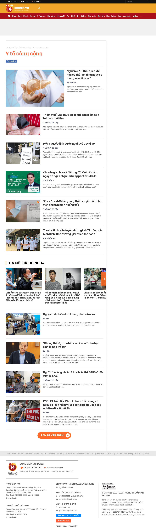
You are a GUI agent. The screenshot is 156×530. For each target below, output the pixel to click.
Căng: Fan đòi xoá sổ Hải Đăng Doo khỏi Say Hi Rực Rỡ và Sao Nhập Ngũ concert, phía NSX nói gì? (101, 295)
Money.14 (61, 16)
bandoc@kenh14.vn (55, 467)
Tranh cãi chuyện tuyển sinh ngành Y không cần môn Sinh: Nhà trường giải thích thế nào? (73, 232)
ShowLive (38, 2)
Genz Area (25, 2)
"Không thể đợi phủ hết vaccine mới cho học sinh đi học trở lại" (71, 345)
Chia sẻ (12, 61)
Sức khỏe (92, 16)
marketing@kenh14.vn (68, 499)
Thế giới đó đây (97, 454)
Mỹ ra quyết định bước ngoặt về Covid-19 (69, 143)
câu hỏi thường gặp (32, 467)
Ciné (20, 16)
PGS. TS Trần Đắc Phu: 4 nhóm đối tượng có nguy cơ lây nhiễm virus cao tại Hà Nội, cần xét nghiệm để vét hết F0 (72, 404)
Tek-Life (119, 454)
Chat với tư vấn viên (68, 515)
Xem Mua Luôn (124, 16)
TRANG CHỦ (9, 16)
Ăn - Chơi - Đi (73, 16)
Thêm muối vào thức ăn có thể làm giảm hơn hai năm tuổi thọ (71, 116)
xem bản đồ (12, 498)
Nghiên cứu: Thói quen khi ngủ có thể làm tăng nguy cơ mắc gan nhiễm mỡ (84, 74)
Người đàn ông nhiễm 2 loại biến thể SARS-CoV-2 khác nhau (73, 374)
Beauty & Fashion (38, 16)
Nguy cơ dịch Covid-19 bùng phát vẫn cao (69, 314)
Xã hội (83, 16)
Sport (43, 454)
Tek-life (101, 16)
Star (14, 16)
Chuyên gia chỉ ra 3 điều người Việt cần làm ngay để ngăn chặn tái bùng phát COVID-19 (70, 174)
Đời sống (51, 16)
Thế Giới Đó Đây (50, 123)
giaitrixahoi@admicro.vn (68, 511)
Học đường (111, 16)
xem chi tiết (63, 521)
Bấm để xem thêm (52, 435)
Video (135, 16)
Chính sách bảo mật (66, 526)
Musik (25, 16)
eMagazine (12, 2)
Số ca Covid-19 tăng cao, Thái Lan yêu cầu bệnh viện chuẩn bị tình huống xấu (72, 203)
